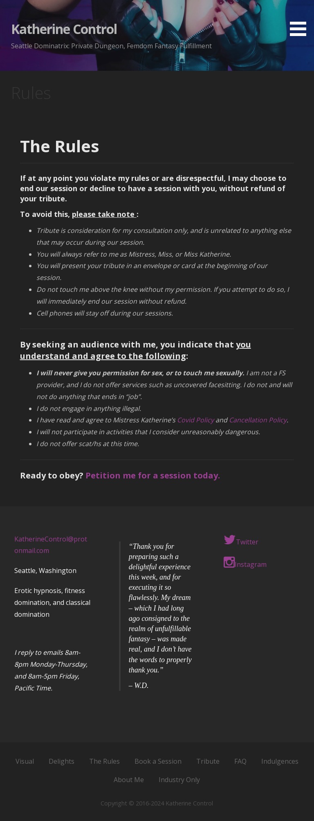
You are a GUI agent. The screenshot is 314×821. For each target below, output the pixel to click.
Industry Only (179, 779)
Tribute (208, 761)
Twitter (241, 539)
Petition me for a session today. (152, 475)
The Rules (104, 761)
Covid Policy (195, 419)
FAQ (240, 761)
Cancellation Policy (258, 419)
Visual (25, 761)
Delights (61, 761)
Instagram (245, 562)
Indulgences (279, 761)
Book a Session (158, 761)
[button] (301, 19)
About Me (129, 779)
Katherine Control (64, 29)
